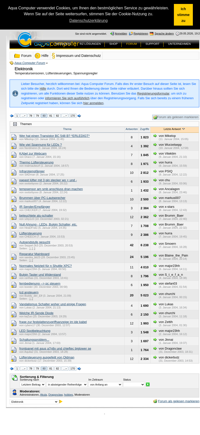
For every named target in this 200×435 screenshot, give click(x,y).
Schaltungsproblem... (34, 339)
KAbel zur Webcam (33, 153)
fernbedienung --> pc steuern (39, 283)
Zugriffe (144, 129)
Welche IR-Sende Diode (36, 313)
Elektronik (24, 68)
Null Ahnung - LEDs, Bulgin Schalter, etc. (48, 224)
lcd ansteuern (28, 292)
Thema (67, 129)
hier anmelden (93, 103)
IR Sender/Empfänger (34, 207)
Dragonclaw (56, 394)
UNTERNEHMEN (179, 44)
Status (127, 379)
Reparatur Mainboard (34, 254)
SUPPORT (153, 44)
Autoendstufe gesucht (34, 242)
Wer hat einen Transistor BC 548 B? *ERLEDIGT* (54, 136)
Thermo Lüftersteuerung (36, 162)
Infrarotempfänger (32, 171)
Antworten (132, 129)
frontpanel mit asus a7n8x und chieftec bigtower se (55, 348)
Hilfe (43, 88)
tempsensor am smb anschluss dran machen (51, 189)
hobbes (68, 394)
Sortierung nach (29, 379)
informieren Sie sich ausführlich (67, 98)
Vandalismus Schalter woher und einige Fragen (52, 304)
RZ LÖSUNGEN (90, 44)
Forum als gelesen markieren (176, 117)
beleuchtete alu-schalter (36, 215)
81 (50, 115)
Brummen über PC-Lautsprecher (42, 198)
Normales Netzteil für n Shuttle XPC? (45, 266)
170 (72, 115)
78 (30, 115)
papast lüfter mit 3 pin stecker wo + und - (48, 180)
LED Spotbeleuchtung (34, 331)
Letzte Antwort (175, 129)
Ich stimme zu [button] (183, 15)
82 (57, 115)
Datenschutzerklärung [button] (88, 20)
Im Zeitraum (95, 379)
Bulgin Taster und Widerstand (40, 274)
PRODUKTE (63, 44)
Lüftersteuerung (30, 233)
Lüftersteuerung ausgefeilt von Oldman (46, 357)
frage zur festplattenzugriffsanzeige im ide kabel (53, 322)
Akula (43, 394)
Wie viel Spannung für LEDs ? (40, 144)
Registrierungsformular (153, 93)
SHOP (113, 44)
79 (37, 115)
